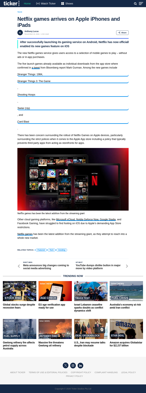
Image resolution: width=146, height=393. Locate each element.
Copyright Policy (81, 372)
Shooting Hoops (26, 94)
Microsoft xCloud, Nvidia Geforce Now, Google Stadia (86, 219)
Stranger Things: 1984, (30, 74)
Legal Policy (128, 372)
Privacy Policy (74, 376)
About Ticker (17, 372)
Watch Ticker (48, 3)
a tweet (36, 67)
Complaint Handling (106, 372)
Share (122, 33)
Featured (41, 250)
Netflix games (25, 234)
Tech (51, 250)
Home (27, 3)
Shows (69, 3)
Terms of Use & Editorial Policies (48, 372)
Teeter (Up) (23, 108)
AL (20, 33)
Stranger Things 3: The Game (33, 81)
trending (61, 250)
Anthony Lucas (32, 31)
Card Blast (23, 121)
